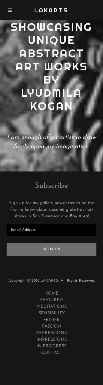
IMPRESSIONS (52, 339)
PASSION (51, 326)
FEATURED (51, 300)
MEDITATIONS (52, 306)
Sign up (51, 249)
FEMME (51, 320)
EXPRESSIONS (51, 333)
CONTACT (51, 353)
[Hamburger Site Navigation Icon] (12, 10)
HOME (51, 293)
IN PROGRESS (51, 346)
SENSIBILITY (51, 313)
